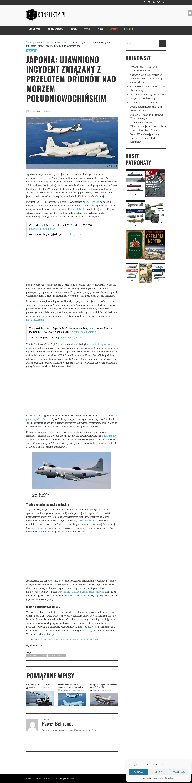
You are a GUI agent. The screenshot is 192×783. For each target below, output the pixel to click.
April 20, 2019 (73, 234)
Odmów (158, 772)
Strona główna (33, 42)
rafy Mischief (79, 209)
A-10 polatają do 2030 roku (38, 684)
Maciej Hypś (33, 688)
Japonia (29, 655)
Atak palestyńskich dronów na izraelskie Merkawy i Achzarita (68, 639)
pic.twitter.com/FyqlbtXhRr (84, 332)
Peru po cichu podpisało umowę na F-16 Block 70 (103, 686)
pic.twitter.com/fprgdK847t (43, 228)
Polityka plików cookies (150, 778)
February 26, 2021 (71, 337)
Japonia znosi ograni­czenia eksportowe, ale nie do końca (70, 686)
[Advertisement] (72, 260)
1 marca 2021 (47, 111)
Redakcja (96, 690)
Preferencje (179, 772)
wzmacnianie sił (39, 528)
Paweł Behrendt (35, 111)
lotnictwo (36, 655)
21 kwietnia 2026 (78, 690)
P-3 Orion (44, 655)
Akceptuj (138, 772)
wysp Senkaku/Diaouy (85, 520)
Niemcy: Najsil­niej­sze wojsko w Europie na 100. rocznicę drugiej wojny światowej (146, 78)
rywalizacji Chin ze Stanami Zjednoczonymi (82, 591)
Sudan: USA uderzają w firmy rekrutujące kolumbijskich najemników (144, 138)
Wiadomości (63, 42)
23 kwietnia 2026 (43, 688)
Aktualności (49, 42)
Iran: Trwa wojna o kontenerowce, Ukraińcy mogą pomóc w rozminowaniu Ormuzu (146, 118)
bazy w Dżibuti (91, 201)
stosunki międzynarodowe (56, 655)
